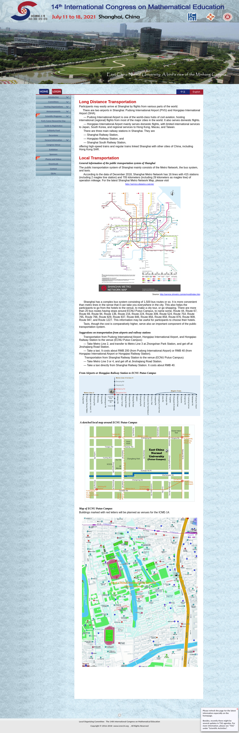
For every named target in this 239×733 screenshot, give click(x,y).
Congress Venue (53, 145)
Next (236, 52)
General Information (53, 140)
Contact (53, 169)
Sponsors (53, 154)
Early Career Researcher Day (53, 121)
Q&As (53, 173)
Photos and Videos (53, 159)
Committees (53, 102)
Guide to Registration (53, 126)
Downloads (53, 164)
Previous (3, 52)
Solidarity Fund (53, 130)
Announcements (53, 111)
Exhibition (53, 149)
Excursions (53, 135)
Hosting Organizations (53, 107)
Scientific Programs (53, 116)
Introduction (53, 97)
